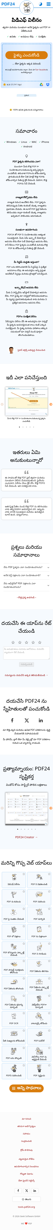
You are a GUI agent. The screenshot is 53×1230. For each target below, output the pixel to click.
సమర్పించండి (26, 664)
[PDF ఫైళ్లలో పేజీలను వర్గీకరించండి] (14, 1002)
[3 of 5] (26, 427)
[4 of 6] (28, 829)
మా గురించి (26, 1118)
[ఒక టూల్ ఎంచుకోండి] (48, 4)
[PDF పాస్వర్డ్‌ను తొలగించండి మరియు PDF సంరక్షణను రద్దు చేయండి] (14, 967)
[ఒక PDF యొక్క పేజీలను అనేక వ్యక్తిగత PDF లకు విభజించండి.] (39, 880)
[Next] (50, 404)
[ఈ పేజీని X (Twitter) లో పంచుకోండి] (26, 720)
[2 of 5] (23, 427)
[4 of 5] (30, 427)
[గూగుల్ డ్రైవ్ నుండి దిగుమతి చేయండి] (41, 84)
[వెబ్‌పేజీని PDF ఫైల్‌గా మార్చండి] (39, 1002)
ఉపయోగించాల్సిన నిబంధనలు (26, 1166)
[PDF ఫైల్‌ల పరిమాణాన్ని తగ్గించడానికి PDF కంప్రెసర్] (14, 897)
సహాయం (26, 1133)
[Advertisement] (26, 100)
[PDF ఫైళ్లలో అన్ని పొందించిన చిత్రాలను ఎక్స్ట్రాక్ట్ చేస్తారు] (14, 949)
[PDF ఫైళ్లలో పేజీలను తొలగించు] (14, 984)
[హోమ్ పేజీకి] (8, 4)
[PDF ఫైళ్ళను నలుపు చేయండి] (14, 1071)
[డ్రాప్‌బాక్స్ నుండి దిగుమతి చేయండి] (48, 84)
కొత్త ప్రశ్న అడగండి (26, 597)
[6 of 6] (35, 829)
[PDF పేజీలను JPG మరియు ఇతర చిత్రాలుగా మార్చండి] (39, 932)
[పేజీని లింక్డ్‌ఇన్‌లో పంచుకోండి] (41, 720)
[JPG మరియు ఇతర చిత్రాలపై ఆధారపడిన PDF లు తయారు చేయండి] (14, 932)
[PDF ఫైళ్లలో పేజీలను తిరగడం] (39, 967)
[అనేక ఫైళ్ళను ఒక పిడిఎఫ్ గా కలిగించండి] (14, 880)
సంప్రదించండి (26, 1141)
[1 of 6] (17, 829)
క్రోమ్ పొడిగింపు (26, 1150)
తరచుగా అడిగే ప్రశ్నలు (26, 1126)
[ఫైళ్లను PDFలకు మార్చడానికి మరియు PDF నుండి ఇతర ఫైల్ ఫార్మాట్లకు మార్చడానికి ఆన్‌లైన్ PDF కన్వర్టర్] (39, 915)
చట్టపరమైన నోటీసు (26, 1159)
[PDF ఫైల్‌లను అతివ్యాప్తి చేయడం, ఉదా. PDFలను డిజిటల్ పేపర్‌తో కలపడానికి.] (39, 1036)
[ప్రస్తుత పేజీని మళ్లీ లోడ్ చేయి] (27, 7)
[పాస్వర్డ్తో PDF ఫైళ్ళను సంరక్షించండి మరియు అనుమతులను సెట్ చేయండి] (39, 949)
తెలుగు (28, 1199)
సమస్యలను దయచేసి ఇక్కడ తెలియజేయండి (25, 675)
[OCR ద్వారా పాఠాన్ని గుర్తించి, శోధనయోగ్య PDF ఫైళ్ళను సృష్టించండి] (14, 1019)
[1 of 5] (19, 427)
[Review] (26, 653)
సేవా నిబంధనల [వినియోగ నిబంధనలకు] (40, 69)
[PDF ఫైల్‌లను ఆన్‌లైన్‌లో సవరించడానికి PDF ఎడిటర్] (39, 897)
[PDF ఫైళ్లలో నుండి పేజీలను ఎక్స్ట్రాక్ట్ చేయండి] (39, 984)
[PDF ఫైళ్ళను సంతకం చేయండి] (14, 915)
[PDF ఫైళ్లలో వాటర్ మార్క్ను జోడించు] (39, 1019)
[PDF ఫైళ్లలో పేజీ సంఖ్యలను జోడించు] (14, 1036)
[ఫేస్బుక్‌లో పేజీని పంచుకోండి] (12, 720)
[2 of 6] (21, 829)
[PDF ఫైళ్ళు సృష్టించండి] (39, 1071)
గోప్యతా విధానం (26, 1173)
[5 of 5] (33, 427)
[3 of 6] (24, 829)
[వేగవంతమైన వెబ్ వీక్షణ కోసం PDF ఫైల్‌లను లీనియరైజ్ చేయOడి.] (39, 1054)
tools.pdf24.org (26, 1206)
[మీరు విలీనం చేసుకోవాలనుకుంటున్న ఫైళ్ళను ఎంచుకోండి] (26, 55)
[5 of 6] (31, 829)
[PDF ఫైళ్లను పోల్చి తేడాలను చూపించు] (14, 1054)
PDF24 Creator (24, 837)
